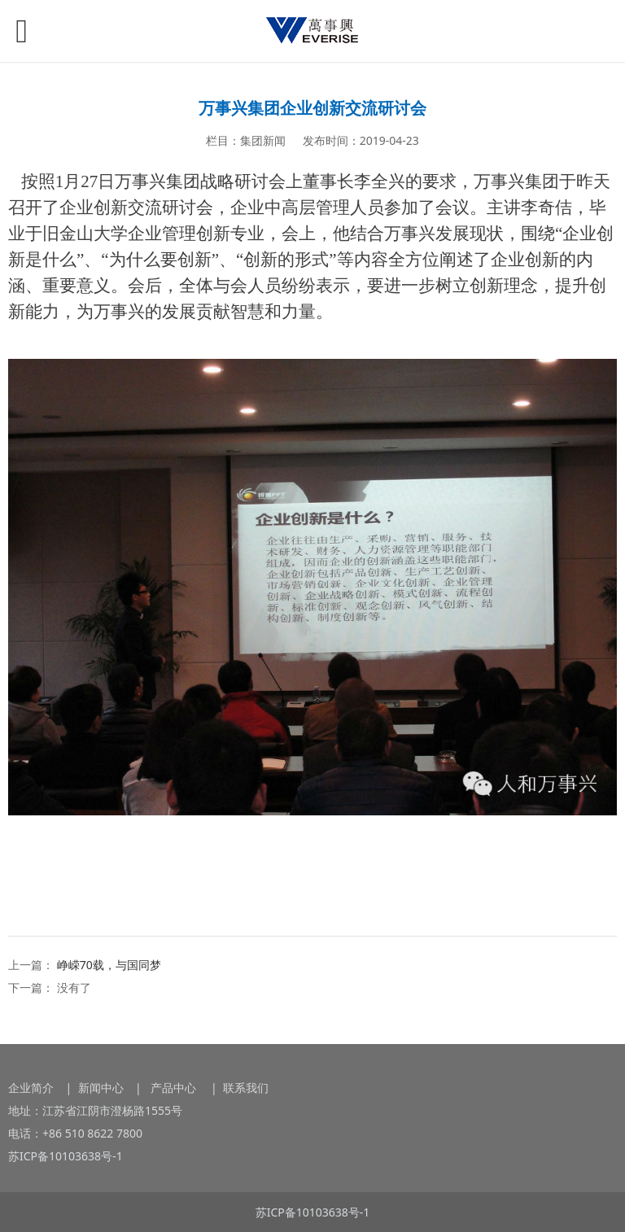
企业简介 (31, 1087)
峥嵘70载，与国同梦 (109, 964)
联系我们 (246, 1087)
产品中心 (175, 1087)
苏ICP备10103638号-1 (65, 1156)
